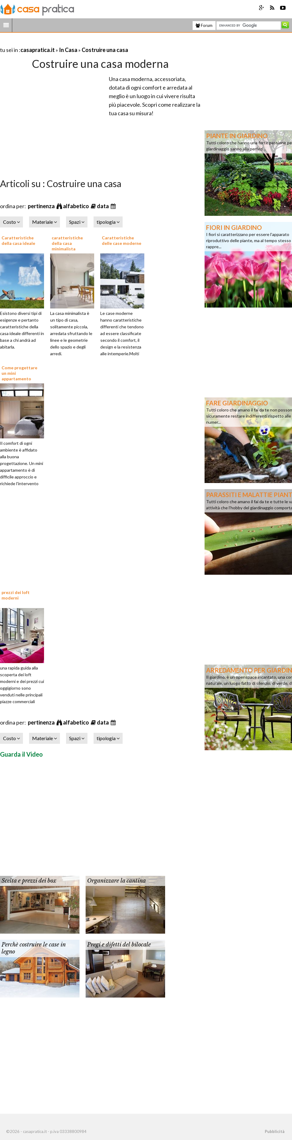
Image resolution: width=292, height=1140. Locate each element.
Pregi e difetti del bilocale (119, 944)
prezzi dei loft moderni (16, 595)
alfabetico (76, 206)
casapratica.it (37, 49)
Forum (204, 25)
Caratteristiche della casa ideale (18, 240)
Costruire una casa (105, 49)
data (103, 206)
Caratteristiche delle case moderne (121, 240)
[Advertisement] (71, 42)
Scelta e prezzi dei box (29, 880)
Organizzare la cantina (116, 880)
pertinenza (42, 206)
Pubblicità (274, 1131)
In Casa (68, 49)
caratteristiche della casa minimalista (67, 243)
